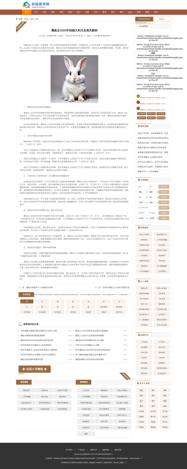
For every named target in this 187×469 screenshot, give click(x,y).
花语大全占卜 (122, 415)
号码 (96, 12)
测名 (70, 12)
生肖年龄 (26, 312)
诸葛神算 (161, 304)
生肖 (44, 12)
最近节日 (141, 118)
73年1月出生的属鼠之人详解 (87, 345)
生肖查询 (103, 307)
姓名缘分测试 (144, 309)
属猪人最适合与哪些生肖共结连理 (152, 148)
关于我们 (69, 450)
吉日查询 (141, 114)
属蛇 (165, 396)
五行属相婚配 (162, 266)
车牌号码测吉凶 (44, 403)
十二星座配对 (144, 320)
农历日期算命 (63, 409)
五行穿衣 (161, 114)
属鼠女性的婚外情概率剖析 (31, 359)
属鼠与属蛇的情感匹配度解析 (32, 336)
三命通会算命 (44, 409)
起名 (130, 12)
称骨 (61, 12)
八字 (36, 12)
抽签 (87, 12)
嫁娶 (86, 434)
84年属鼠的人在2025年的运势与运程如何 (92, 350)
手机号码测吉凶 (62, 403)
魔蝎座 (153, 427)
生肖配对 (144, 255)
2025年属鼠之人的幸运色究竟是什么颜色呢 (38, 350)
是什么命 (44, 397)
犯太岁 (88, 312)
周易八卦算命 (162, 288)
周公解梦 (144, 347)
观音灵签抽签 (144, 293)
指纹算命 (144, 266)
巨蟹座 (141, 417)
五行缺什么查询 (26, 409)
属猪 (165, 406)
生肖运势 (42, 312)
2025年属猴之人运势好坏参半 (150, 157)
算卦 (113, 12)
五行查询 (161, 245)
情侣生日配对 (162, 320)
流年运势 (104, 421)
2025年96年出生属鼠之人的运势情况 (36, 345)
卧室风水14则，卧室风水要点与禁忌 (153, 143)
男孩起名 (26, 390)
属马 (141, 401)
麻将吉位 (151, 118)
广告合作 (81, 450)
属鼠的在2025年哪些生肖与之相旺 (89, 340)
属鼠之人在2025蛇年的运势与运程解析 (91, 331)
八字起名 (86, 390)
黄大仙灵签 (144, 299)
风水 (79, 12)
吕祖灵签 (86, 415)
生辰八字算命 (63, 390)
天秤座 (141, 422)
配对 (104, 12)
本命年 (103, 312)
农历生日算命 (162, 250)
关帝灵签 (161, 293)
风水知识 (161, 347)
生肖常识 (119, 312)
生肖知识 (57, 312)
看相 (139, 12)
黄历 (156, 12)
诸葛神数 (122, 409)
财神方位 (151, 114)
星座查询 (86, 428)
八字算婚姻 (26, 397)
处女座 (164, 417)
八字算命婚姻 (162, 240)
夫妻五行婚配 (122, 428)
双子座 (164, 411)
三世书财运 (162, 271)
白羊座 (141, 411)
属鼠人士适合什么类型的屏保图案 (89, 336)
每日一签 (144, 304)
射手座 (164, 422)
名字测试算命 (144, 250)
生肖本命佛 (104, 428)
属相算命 (104, 390)
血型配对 (86, 421)
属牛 (153, 390)
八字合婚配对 (144, 271)
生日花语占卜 (144, 314)
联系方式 (93, 450)
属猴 (165, 401)
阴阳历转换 (161, 118)
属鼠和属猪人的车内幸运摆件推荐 (89, 359)
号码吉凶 (161, 261)
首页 (27, 12)
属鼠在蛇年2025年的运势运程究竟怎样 (36, 340)
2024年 (161, 358)
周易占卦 (144, 288)
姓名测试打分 (26, 403)
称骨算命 (62, 397)
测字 (122, 12)
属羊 (153, 401)
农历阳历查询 (162, 368)
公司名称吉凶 (162, 309)
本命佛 (72, 312)
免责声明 (105, 450)
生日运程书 (162, 373)
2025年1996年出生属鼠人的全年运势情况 (38, 355)
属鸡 (141, 406)
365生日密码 (104, 415)
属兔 (141, 396)
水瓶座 (141, 427)
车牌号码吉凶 (144, 261)
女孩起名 (44, 390)
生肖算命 (119, 307)
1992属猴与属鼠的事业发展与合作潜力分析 (38, 331)
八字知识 (144, 342)
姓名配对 (161, 255)
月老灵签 (161, 299)
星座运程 (161, 352)
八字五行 (161, 342)
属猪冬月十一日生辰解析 (148, 171)
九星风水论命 (144, 245)
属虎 (165, 390)
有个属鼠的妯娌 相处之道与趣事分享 (90, 355)
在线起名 (161, 363)
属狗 (153, 406)
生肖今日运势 (162, 325)
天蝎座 (153, 422)
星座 (53, 12)
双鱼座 (164, 427)
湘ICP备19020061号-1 (106, 454)
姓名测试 (122, 421)
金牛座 (153, 411)
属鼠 (141, 390)
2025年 (93, 45)
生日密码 (144, 325)
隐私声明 (118, 450)
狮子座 (153, 417)
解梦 (147, 12)
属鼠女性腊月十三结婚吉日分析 (39, 287)
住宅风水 (161, 314)
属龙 (153, 396)
